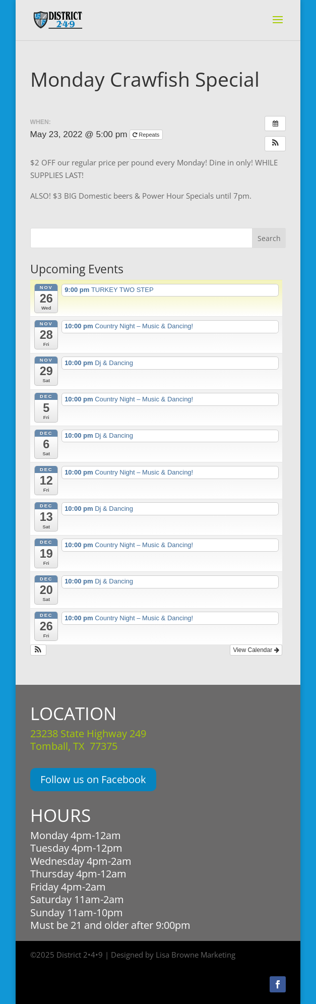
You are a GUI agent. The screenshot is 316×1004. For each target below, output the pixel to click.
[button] (275, 144)
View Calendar (256, 650)
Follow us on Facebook (93, 779)
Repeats (147, 135)
